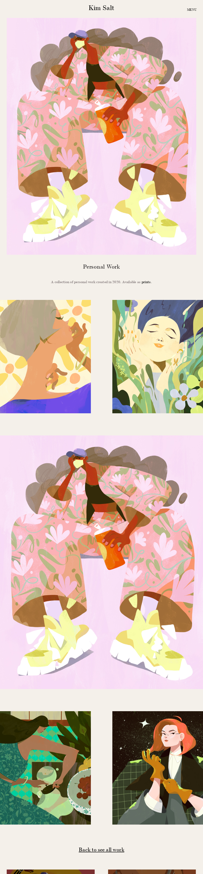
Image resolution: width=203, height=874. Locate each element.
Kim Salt (101, 8)
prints (146, 282)
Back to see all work (101, 849)
